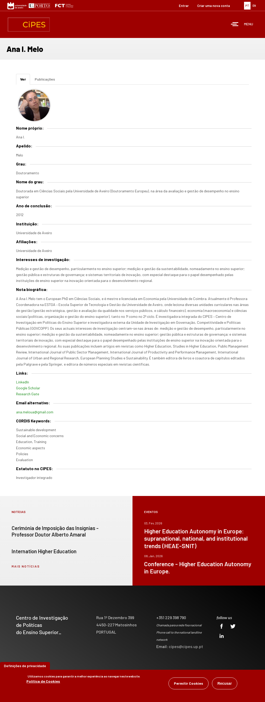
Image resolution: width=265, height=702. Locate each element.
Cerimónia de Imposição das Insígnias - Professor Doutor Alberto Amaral (55, 531)
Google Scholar (28, 388)
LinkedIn (22, 382)
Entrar (184, 6)
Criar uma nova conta (213, 6)
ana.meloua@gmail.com (34, 412)
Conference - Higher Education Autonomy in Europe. (197, 567)
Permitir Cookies (188, 683)
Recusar (224, 683)
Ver (25, 81)
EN (254, 5)
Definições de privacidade (25, 666)
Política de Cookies (43, 681)
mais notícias (26, 566)
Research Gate (27, 394)
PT (247, 5)
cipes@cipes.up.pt (186, 646)
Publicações (45, 79)
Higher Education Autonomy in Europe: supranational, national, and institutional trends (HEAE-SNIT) (196, 538)
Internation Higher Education (44, 551)
